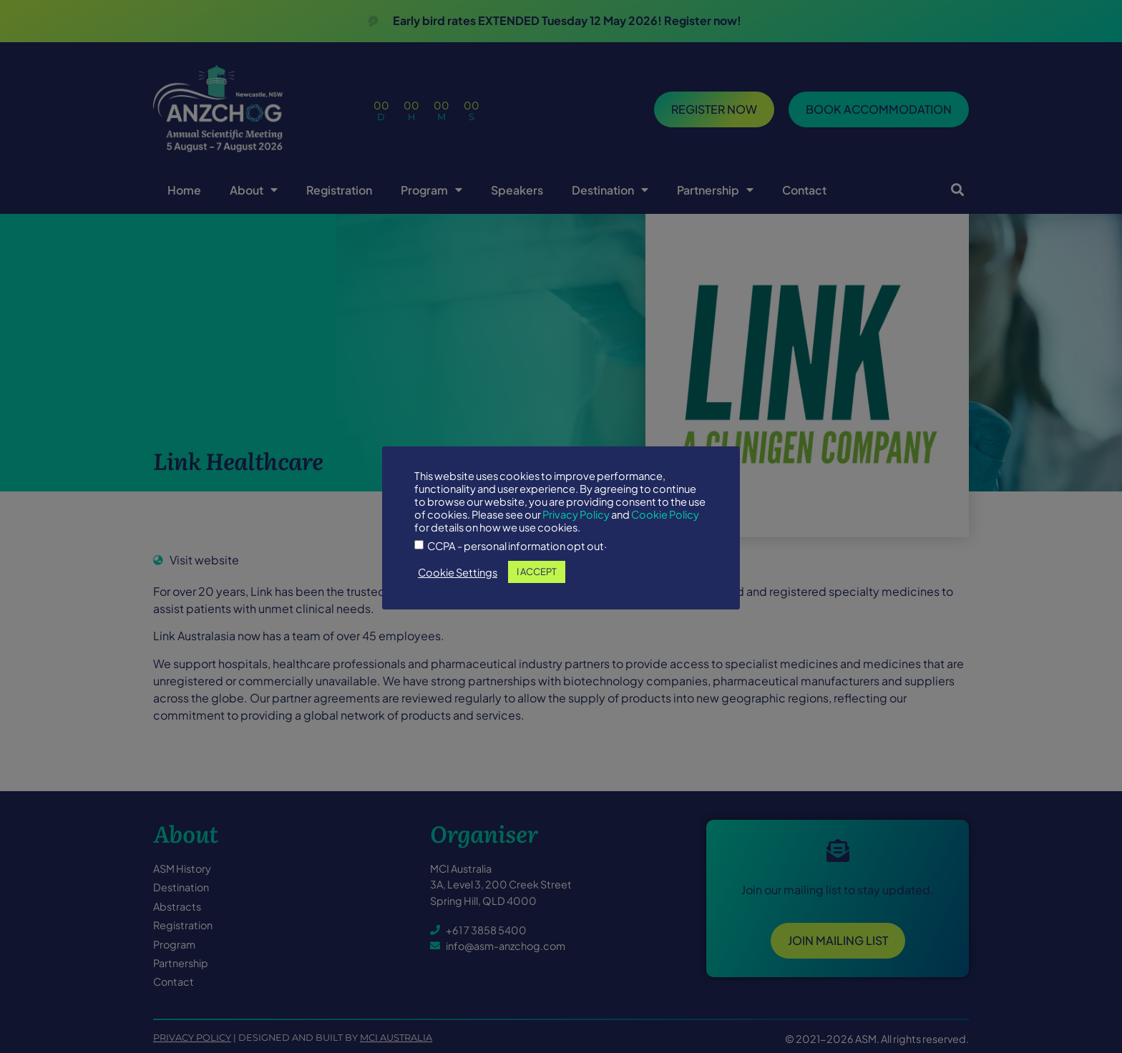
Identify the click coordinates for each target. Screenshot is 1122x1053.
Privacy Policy (576, 514)
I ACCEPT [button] (537, 571)
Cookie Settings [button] (457, 572)
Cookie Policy (665, 514)
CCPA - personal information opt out (515, 546)
